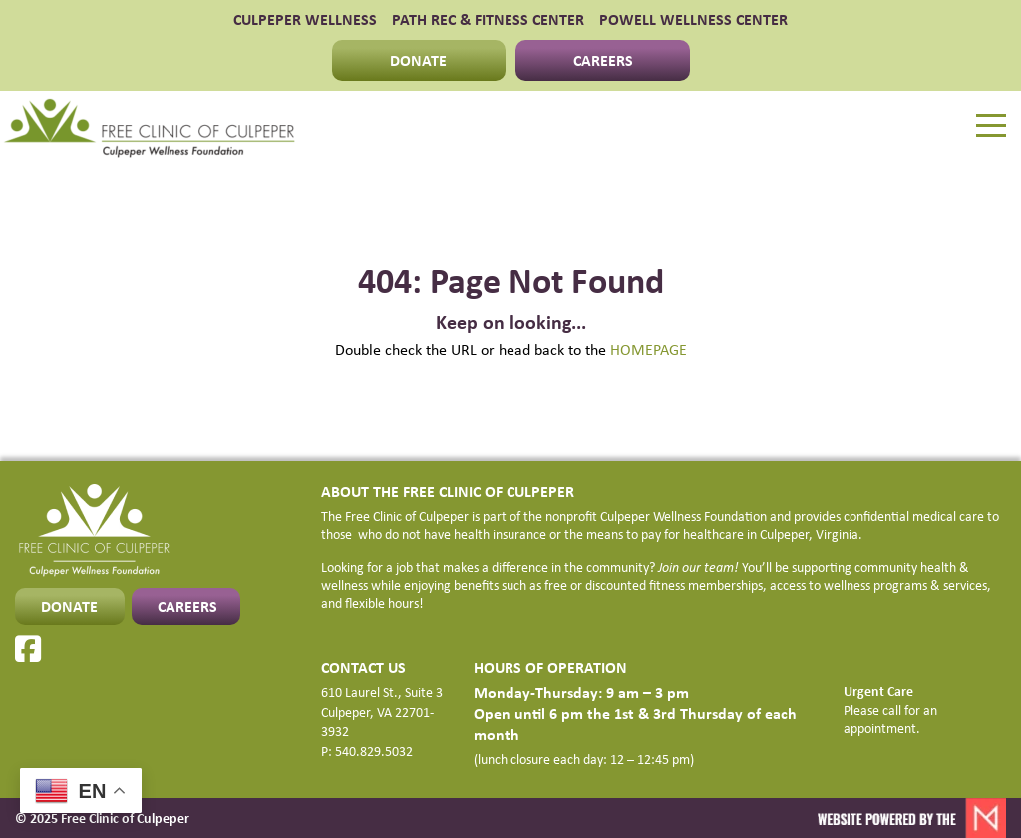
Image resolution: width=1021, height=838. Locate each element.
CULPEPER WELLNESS (305, 20)
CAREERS (603, 60)
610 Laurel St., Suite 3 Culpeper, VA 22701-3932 (382, 711)
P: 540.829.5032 (367, 751)
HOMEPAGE (648, 349)
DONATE (418, 60)
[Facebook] (28, 649)
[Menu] (991, 126)
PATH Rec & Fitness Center (488, 20)
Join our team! (698, 566)
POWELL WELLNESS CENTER (693, 20)
